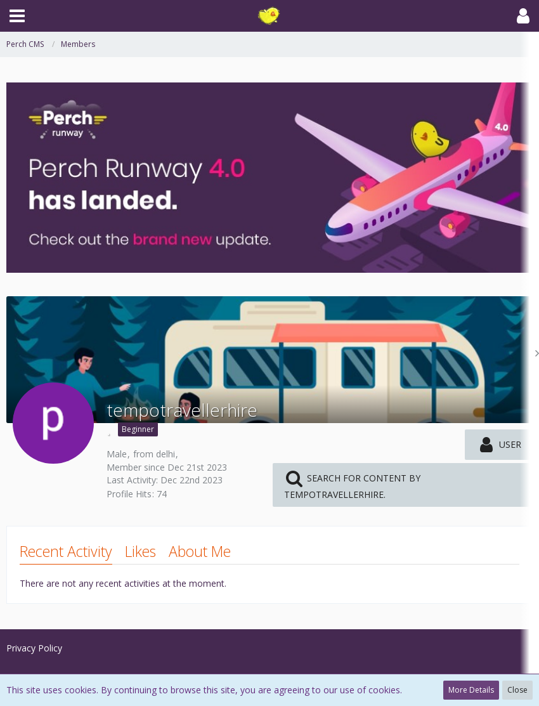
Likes (140, 551)
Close (517, 689)
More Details (471, 689)
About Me (200, 551)
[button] (17, 16)
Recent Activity (66, 551)
